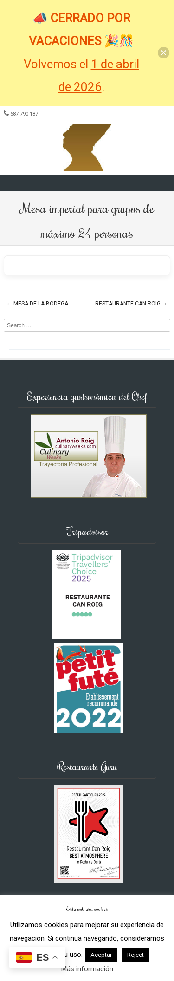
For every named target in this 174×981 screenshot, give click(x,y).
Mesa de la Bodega (37, 303)
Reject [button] (135, 954)
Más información (87, 969)
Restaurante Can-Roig (131, 303)
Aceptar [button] (101, 954)
